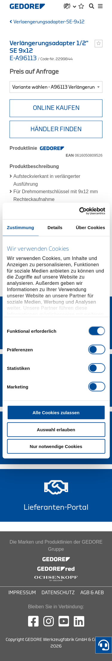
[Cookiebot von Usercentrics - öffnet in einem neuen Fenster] (79, 211)
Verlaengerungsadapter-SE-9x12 (49, 21)
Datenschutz (58, 592)
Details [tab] (54, 227)
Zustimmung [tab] (20, 227)
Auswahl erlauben (56, 429)
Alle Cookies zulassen (56, 412)
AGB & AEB (92, 592)
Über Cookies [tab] (90, 227)
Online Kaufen (56, 108)
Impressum (22, 592)
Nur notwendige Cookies (56, 446)
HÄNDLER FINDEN (56, 129)
